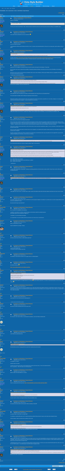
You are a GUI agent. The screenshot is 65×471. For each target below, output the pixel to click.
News (19, 6)
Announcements (11, 10)
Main (14, 6)
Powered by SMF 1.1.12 (26, 469)
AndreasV (2, 31)
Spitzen (1, 313)
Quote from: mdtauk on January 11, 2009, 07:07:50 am (17, 139)
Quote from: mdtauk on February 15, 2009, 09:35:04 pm (17, 449)
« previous (60, 12)
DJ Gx (1, 245)
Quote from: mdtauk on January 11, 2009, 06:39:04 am (17, 105)
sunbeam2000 (2, 207)
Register (13, 8)
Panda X (1, 17)
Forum (32, 6)
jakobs (1, 295)
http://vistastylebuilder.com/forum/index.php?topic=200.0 (35, 382)
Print (63, 14)
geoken (1, 41)
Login (10, 8)
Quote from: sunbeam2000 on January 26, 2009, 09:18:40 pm (18, 392)
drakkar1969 (2, 253)
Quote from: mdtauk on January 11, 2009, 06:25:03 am (17, 79)
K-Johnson (2, 220)
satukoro (1, 196)
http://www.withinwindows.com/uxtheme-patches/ (20, 267)
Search (8, 8)
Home (2, 8)
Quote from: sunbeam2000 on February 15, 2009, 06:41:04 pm (18, 424)
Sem (1, 261)
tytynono (2, 270)
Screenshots (25, 6)
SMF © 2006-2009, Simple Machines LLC (36, 469)
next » (63, 12)
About (53, 6)
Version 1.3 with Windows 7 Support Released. (21, 10)
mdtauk (1, 64)
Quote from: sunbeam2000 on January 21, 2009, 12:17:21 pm (18, 272)
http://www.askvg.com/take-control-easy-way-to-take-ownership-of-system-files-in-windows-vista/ (35, 57)
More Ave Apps (46, 6)
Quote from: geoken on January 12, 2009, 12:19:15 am (17, 177)
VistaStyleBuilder (2, 10)
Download (38, 6)
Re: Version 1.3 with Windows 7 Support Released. (23, 31)
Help (5, 8)
